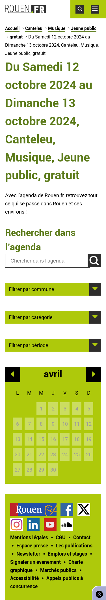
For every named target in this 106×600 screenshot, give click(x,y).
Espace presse (32, 545)
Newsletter (28, 553)
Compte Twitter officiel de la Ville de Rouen (83, 509)
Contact (81, 537)
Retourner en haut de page (98, 592)
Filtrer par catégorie (31, 316)
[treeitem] (35, 509)
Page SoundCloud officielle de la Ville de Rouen (66, 524)
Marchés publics (58, 570)
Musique (56, 28)
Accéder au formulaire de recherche (83, 16)
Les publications (74, 545)
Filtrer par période (28, 344)
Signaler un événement (35, 561)
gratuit (16, 37)
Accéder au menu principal (98, 16)
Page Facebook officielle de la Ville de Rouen (66, 509)
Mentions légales (29, 537)
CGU (61, 537)
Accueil (12, 28)
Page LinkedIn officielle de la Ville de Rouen (33, 524)
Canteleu (33, 28)
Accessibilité (24, 578)
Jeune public (83, 28)
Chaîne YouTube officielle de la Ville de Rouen (50, 524)
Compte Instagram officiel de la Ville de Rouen (16, 524)
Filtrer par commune (31, 288)
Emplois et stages (67, 553)
